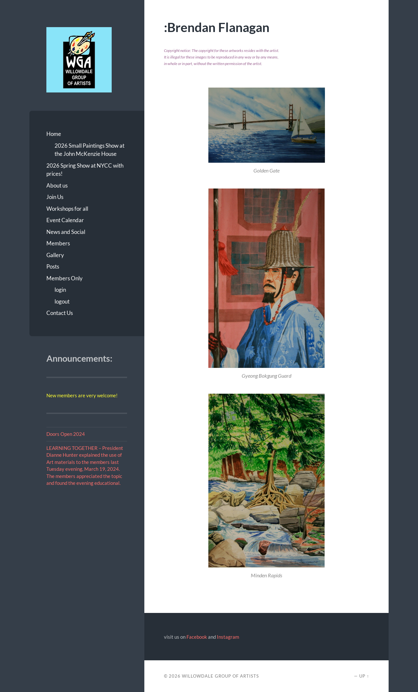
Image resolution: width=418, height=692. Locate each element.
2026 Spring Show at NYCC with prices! (84, 169)
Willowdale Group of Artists (220, 676)
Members (58, 243)
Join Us (54, 196)
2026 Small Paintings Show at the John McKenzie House (89, 149)
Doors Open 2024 (65, 434)
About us (57, 185)
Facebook (196, 637)
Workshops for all (67, 208)
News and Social (65, 231)
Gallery (55, 255)
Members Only (64, 278)
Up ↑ (364, 676)
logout (62, 301)
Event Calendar (65, 220)
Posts (52, 266)
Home (53, 133)
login (60, 289)
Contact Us (59, 312)
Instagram (228, 637)
